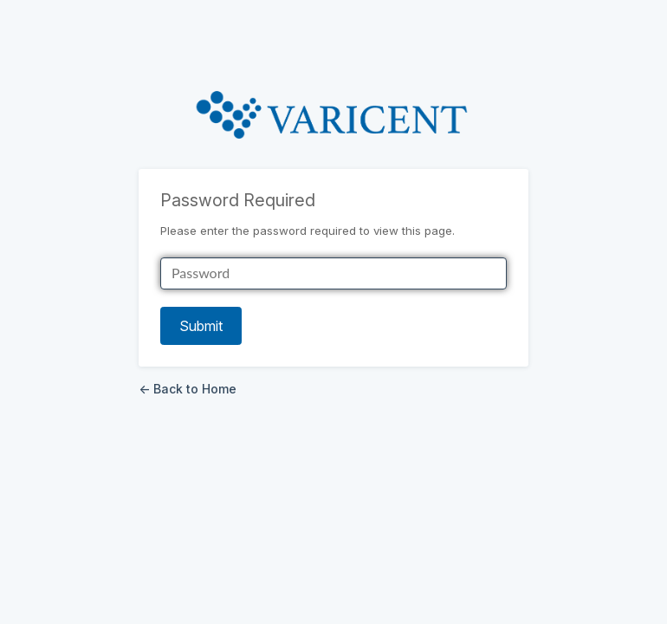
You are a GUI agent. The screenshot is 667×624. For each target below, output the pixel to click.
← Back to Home (187, 388)
